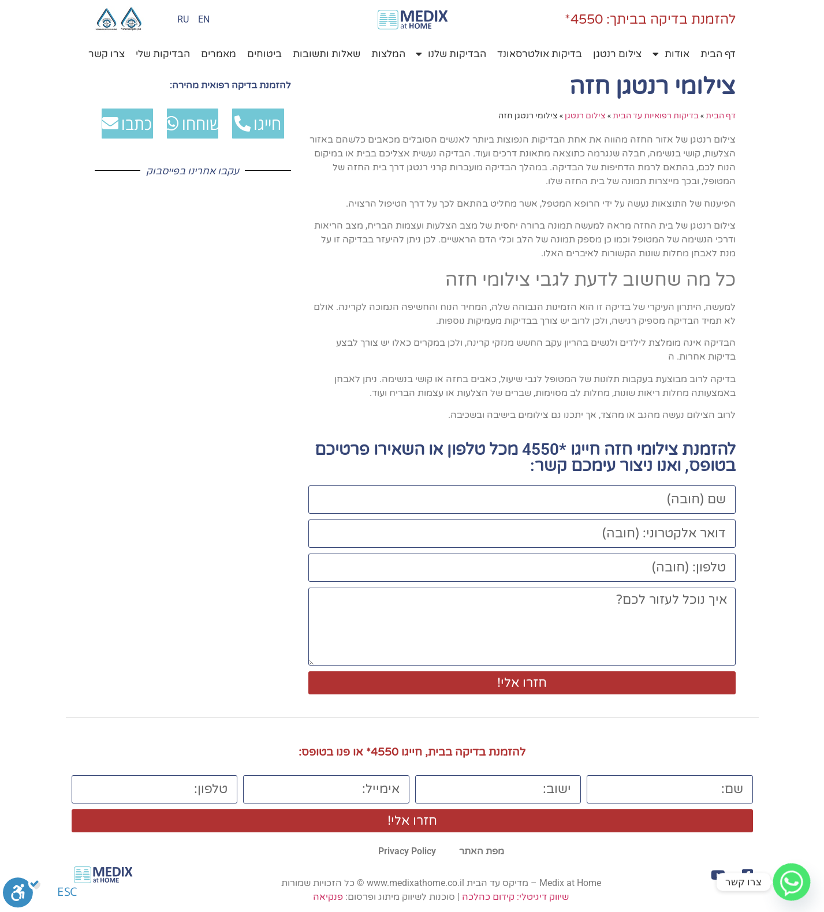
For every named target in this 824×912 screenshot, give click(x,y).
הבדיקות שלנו (451, 54)
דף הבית (718, 54)
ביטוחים (264, 54)
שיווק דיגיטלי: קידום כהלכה (515, 896)
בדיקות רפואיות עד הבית (656, 115)
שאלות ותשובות (326, 54)
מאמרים (218, 54)
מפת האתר (481, 851)
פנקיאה (328, 896)
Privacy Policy (407, 851)
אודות (671, 54)
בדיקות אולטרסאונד (539, 54)
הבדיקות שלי (163, 54)
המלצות (388, 54)
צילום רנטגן (617, 54)
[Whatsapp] (791, 882)
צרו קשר (106, 54)
